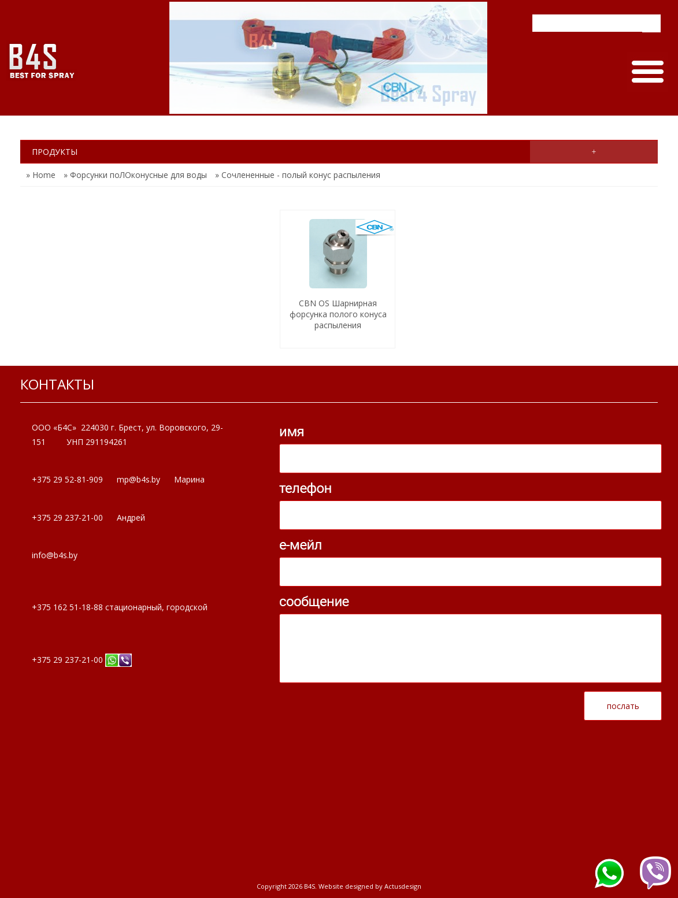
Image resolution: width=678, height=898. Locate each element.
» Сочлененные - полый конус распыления (297, 174)
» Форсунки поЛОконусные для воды (135, 174)
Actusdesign (402, 886)
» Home (40, 174)
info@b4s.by (54, 555)
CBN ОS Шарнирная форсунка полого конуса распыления (338, 314)
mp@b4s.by (138, 479)
